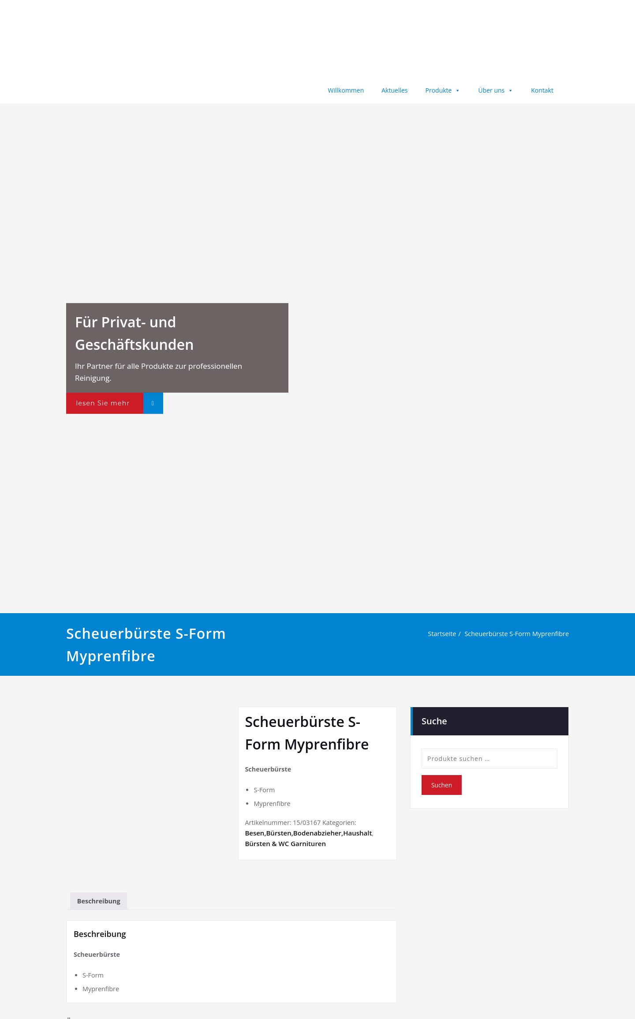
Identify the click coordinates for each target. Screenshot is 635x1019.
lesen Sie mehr (103, 403)
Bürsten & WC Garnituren (285, 845)
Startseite (437, 633)
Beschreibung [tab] (100, 898)
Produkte (443, 90)
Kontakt (542, 90)
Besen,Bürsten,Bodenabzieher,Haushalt (308, 834)
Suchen (441, 785)
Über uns (495, 90)
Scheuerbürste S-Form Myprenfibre (514, 633)
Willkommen (346, 90)
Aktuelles (394, 90)
